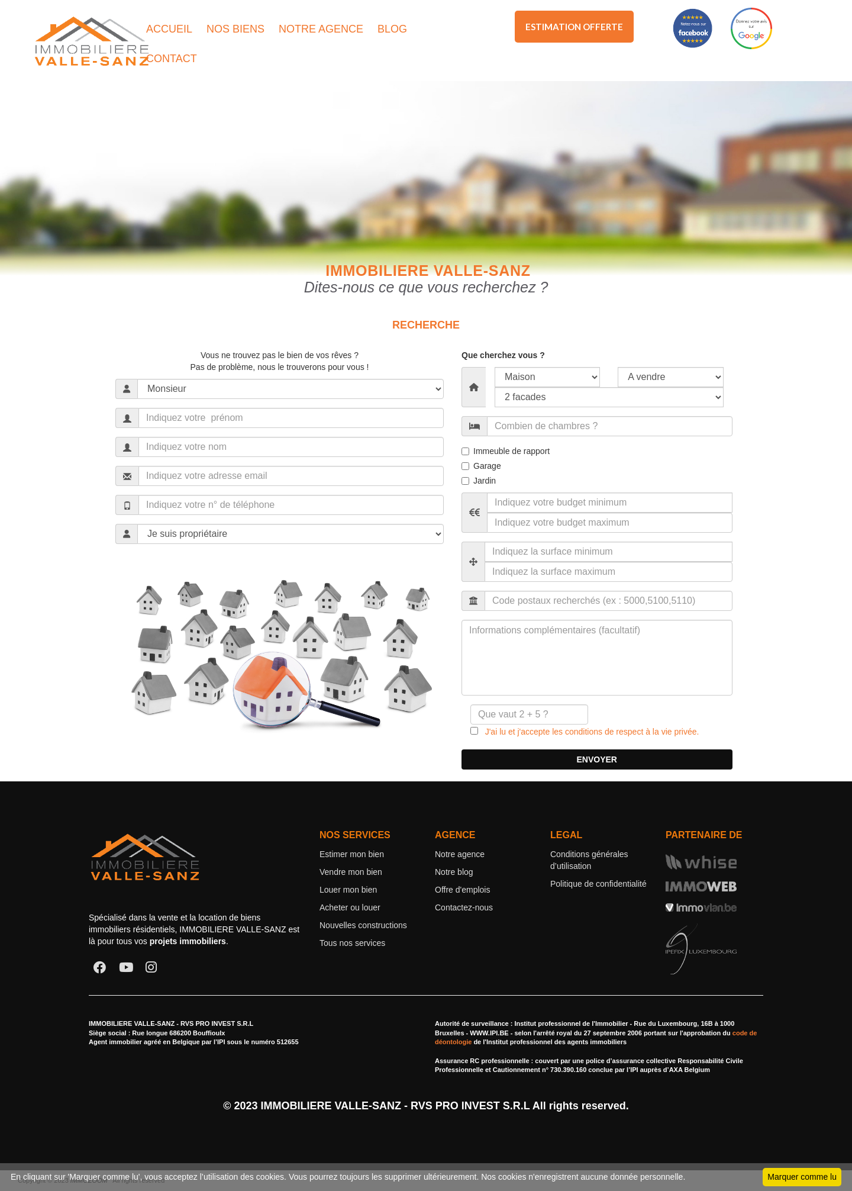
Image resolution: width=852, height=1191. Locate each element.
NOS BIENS (235, 29)
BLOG (392, 29)
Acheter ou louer (350, 907)
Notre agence (460, 854)
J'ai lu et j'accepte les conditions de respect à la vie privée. (588, 731)
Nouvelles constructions (363, 925)
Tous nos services (352, 943)
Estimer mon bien (352, 854)
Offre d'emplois (462, 889)
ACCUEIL (169, 29)
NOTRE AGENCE (321, 29)
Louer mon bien (348, 889)
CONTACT (171, 59)
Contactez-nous (464, 907)
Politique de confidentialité (598, 884)
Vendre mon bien (351, 872)
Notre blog (454, 872)
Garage (481, 466)
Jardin (479, 480)
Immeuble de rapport (506, 451)
